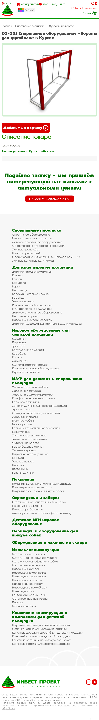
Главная (7, 26)
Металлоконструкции (35, 550)
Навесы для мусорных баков (32, 319)
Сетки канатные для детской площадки (39, 628)
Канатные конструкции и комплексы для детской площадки (39, 617)
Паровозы (19, 342)
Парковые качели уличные (30, 454)
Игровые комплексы (26, 372)
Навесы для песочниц (27, 580)
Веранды (18, 297)
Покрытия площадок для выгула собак (38, 491)
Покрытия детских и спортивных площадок (41, 483)
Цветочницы (20, 468)
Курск (7, 3)
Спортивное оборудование (31, 234)
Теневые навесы (23, 301)
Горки (16, 286)
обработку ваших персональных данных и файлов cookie (49, 704)
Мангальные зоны (24, 606)
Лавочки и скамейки (26, 390)
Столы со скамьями (26, 402)
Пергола (18, 465)
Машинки (19, 338)
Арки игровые (21, 409)
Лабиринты (19, 361)
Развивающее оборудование (32, 305)
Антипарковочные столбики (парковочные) (41, 513)
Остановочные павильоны (29, 598)
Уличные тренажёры (26, 249)
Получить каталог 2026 (49, 199)
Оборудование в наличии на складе (49, 542)
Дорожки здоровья (25, 416)
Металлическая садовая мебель (34, 557)
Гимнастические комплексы (32, 238)
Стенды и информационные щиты (36, 413)
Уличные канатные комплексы (33, 260)
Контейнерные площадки (29, 594)
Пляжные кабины (23, 420)
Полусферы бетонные (27, 509)
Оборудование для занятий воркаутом (38, 245)
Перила (17, 602)
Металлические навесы (28, 554)
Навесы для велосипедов (29, 572)
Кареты (17, 357)
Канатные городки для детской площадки (41, 643)
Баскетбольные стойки (27, 446)
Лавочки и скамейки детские (32, 394)
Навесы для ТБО (23, 591)
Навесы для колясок (26, 568)
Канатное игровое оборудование (35, 368)
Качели (17, 279)
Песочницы (19, 290)
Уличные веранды (24, 450)
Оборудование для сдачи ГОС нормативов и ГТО (46, 256)
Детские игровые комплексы (32, 271)
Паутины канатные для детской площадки (41, 625)
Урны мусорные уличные (29, 435)
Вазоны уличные (23, 472)
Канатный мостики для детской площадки (41, 636)
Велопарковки (22, 424)
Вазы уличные (21, 431)
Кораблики (19, 353)
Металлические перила (28, 565)
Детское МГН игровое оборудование (35, 522)
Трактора (18, 346)
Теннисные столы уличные (29, 439)
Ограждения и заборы (35, 498)
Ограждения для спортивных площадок (39, 502)
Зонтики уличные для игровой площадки (39, 405)
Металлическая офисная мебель (35, 561)
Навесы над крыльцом (27, 583)
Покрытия (23, 479)
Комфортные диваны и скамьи (33, 398)
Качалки (17, 275)
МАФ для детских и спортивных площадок (47, 381)
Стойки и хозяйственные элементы (36, 428)
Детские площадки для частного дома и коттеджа (47, 323)
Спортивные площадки (30, 26)
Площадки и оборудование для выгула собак (45, 533)
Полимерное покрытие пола (32, 487)
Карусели (19, 282)
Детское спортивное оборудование (37, 242)
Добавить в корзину (25, 128)
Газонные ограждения (27, 505)
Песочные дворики (25, 316)
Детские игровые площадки (42, 267)
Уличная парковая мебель (30, 387)
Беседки (18, 457)
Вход (78, 8)
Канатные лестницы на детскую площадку (41, 640)
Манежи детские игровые (30, 364)
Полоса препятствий (26, 253)
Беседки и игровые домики (30, 293)
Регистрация (89, 8)
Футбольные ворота (61, 26)
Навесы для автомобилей (29, 587)
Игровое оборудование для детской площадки (41, 332)
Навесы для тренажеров (29, 576)
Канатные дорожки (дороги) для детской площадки (47, 632)
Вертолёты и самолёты (28, 349)
